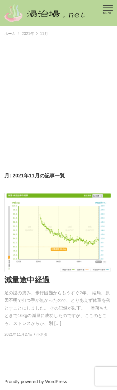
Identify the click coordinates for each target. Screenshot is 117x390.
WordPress (56, 381)
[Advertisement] (58, 104)
